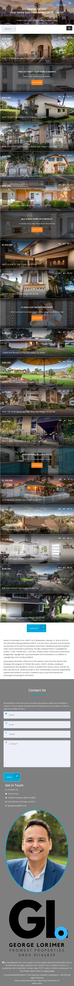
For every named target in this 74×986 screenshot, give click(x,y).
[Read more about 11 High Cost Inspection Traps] (37, 313)
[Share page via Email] (16, 5)
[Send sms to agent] (7, 5)
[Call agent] (3, 5)
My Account (60, 5)
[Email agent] (11, 5)
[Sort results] (9, 29)
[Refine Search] (69, 28)
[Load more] (36, 628)
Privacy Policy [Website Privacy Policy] (49, 971)
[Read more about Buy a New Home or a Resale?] (37, 225)
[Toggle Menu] (69, 3)
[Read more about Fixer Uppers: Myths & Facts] (37, 460)
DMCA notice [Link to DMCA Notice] (37, 983)
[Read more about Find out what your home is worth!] (37, 78)
